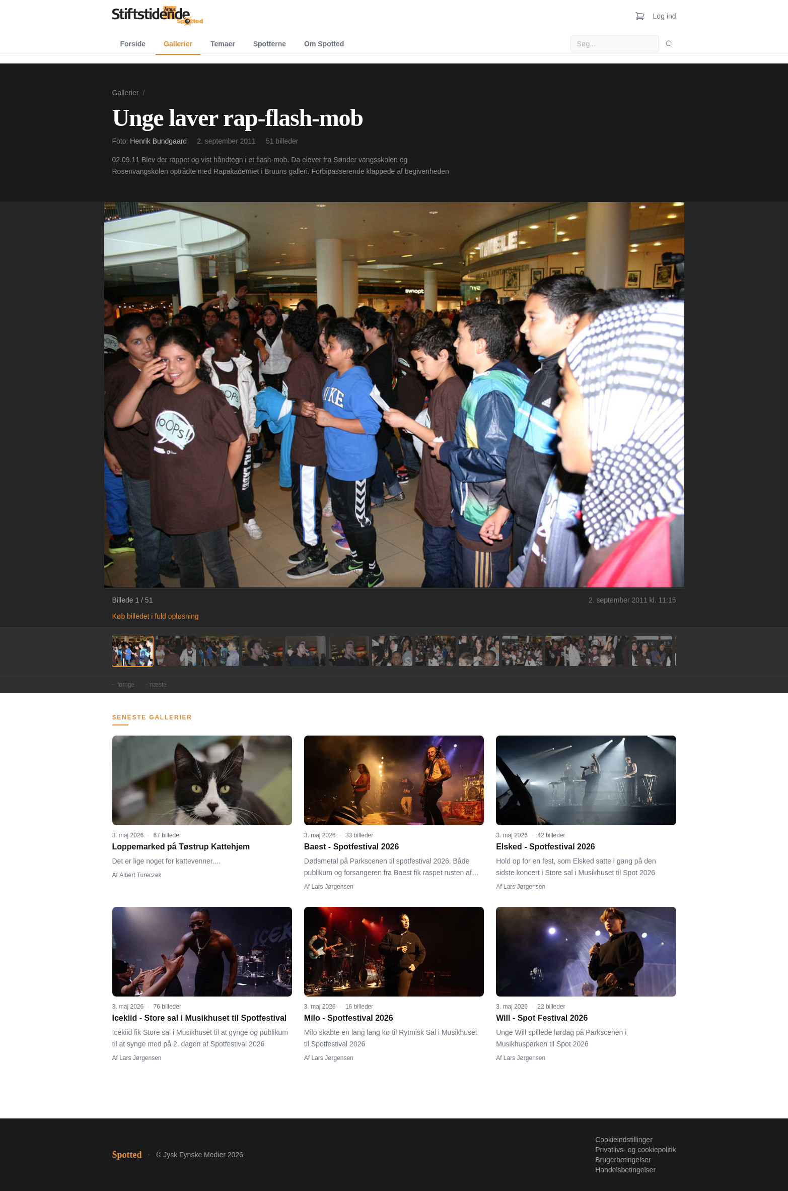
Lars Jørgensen (332, 886)
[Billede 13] (652, 651)
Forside (133, 44)
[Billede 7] (392, 651)
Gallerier (178, 44)
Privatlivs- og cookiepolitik (635, 1150)
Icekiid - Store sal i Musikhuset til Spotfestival (199, 1018)
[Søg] (669, 44)
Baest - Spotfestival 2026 (351, 846)
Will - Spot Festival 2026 (542, 1018)
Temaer (222, 44)
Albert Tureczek (140, 875)
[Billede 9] (479, 651)
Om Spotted (324, 44)
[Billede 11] (565, 651)
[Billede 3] (219, 651)
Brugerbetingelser (623, 1160)
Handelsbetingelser (625, 1170)
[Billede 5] (305, 651)
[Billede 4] (262, 651)
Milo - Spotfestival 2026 (348, 1018)
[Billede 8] (435, 651)
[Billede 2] (176, 651)
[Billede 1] (132, 651)
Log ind (664, 16)
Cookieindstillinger (624, 1140)
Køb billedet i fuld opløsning (155, 616)
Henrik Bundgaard (158, 141)
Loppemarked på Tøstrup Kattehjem (181, 846)
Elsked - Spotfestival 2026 (545, 846)
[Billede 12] (609, 651)
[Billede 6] (349, 651)
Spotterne (269, 44)
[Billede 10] (522, 651)
